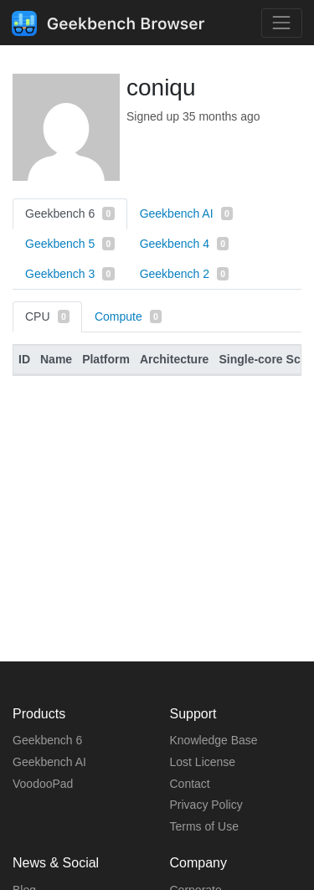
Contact (190, 783)
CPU (47, 316)
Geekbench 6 (70, 213)
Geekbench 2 (184, 273)
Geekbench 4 (184, 243)
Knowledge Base (214, 740)
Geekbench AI (186, 213)
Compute (128, 316)
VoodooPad (43, 783)
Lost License (203, 762)
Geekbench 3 (70, 273)
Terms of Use (204, 826)
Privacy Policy (206, 804)
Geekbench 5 (70, 243)
